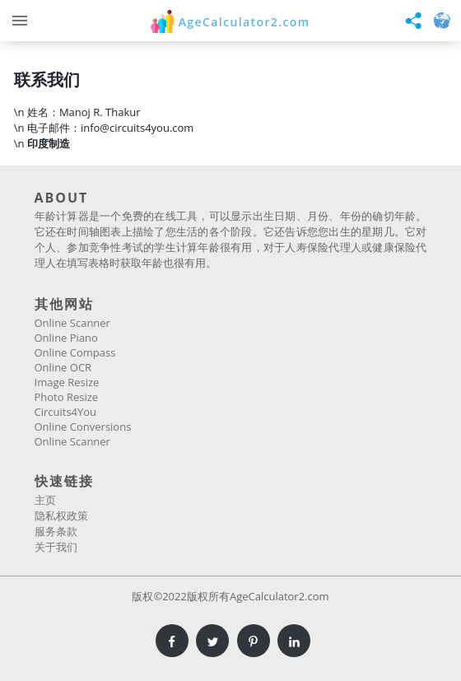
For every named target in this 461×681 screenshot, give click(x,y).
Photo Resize (67, 396)
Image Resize (67, 382)
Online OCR (63, 367)
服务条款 (56, 531)
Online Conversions (83, 426)
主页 (45, 499)
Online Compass (75, 352)
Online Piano (66, 337)
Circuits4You (66, 411)
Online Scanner (72, 322)
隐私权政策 (61, 515)
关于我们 (56, 546)
